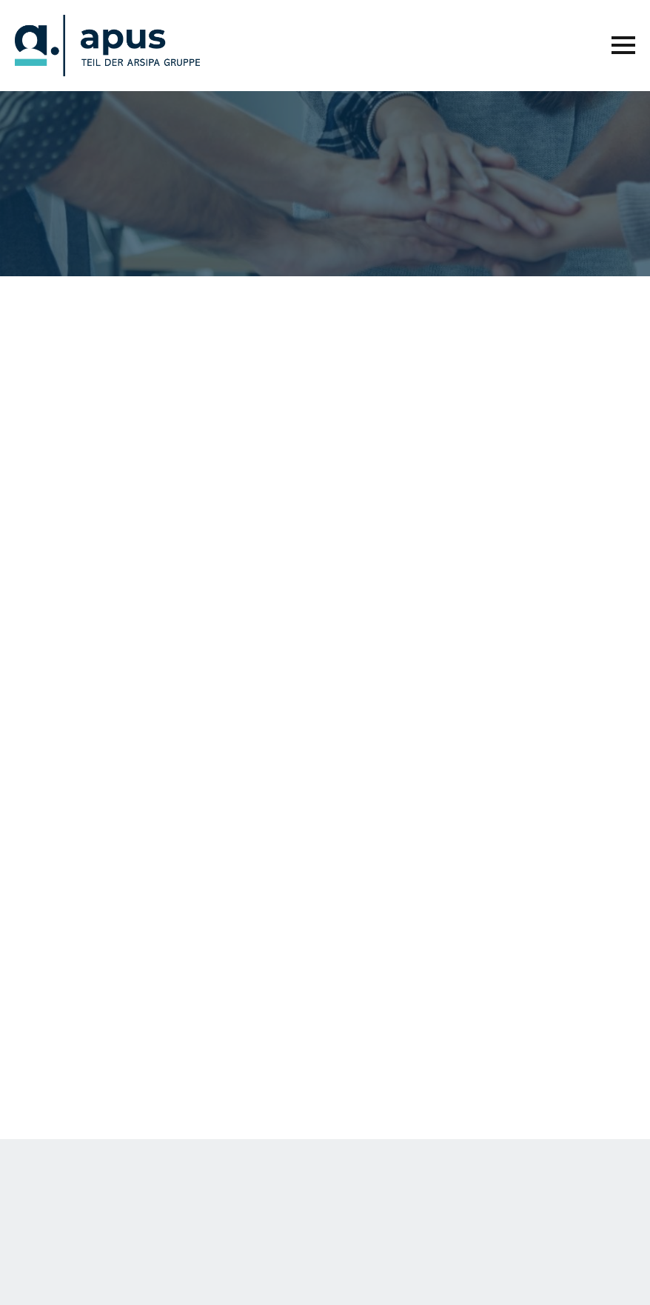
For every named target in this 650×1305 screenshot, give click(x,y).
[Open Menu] (623, 45)
